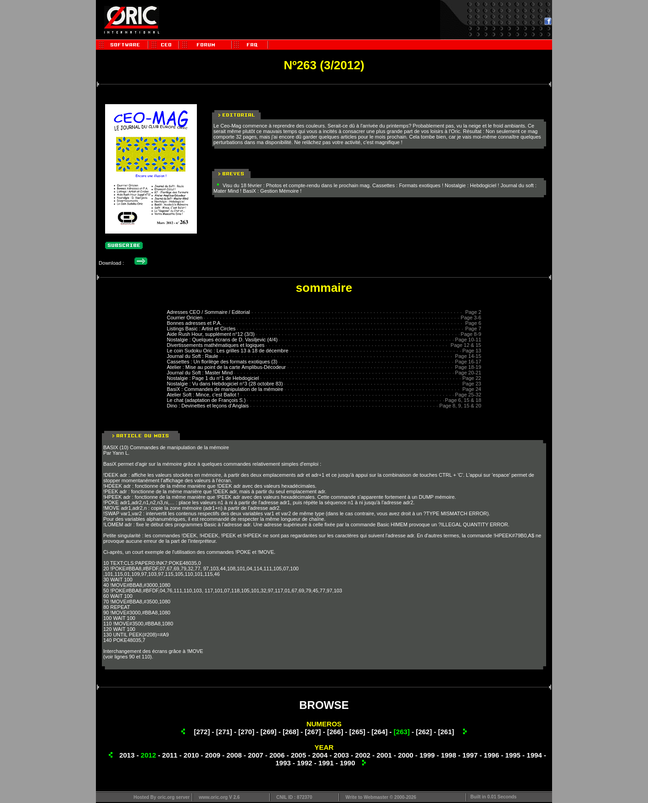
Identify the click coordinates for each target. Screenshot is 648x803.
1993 (282, 763)
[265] (357, 732)
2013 (126, 755)
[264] (379, 732)
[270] (246, 732)
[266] (335, 732)
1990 (347, 763)
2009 (212, 755)
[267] (313, 732)
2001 (384, 755)
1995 (512, 755)
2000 (405, 755)
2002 (362, 755)
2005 (298, 755)
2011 (169, 755)
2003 (341, 755)
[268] (291, 732)
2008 (233, 755)
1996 (491, 755)
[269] (269, 732)
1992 (304, 763)
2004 (319, 755)
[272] (202, 732)
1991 (326, 763)
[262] (424, 732)
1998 (448, 755)
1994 (534, 755)
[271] (224, 732)
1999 (427, 755)
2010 (191, 755)
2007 (255, 755)
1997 (469, 755)
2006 (277, 755)
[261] (446, 732)
